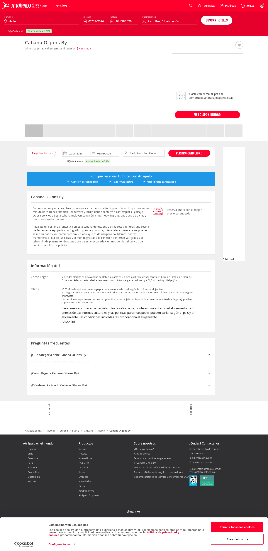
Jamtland (89, 430)
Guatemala (34, 476)
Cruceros (83, 467)
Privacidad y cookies (145, 463)
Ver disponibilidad (189, 153)
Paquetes (84, 463)
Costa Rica (33, 472)
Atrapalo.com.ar (34, 430)
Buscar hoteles (217, 20)
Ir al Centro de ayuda (200, 458)
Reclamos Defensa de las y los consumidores (158, 472)
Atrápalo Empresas (89, 495)
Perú (30, 463)
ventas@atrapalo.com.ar (202, 472)
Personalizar (237, 538)
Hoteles (51, 430)
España (32, 449)
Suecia (75, 430)
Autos (82, 472)
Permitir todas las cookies (237, 526)
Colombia (33, 458)
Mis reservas (196, 453)
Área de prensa (142, 453)
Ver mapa (84, 48)
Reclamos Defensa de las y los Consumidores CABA (161, 476)
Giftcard (83, 486)
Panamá (32, 467)
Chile (30, 453)
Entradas (83, 476)
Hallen (101, 430)
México (32, 481)
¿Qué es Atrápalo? (144, 449)
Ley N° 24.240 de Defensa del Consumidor (157, 467)
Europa (64, 430)
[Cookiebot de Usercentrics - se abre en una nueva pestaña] (24, 544)
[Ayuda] (247, 6)
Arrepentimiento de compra (204, 449)
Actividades (85, 481)
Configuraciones (59, 543)
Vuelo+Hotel (85, 458)
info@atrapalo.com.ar (209, 468)
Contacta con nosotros (202, 462)
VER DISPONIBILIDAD (207, 114)
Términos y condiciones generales (152, 458)
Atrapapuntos (86, 490)
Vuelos (82, 449)
